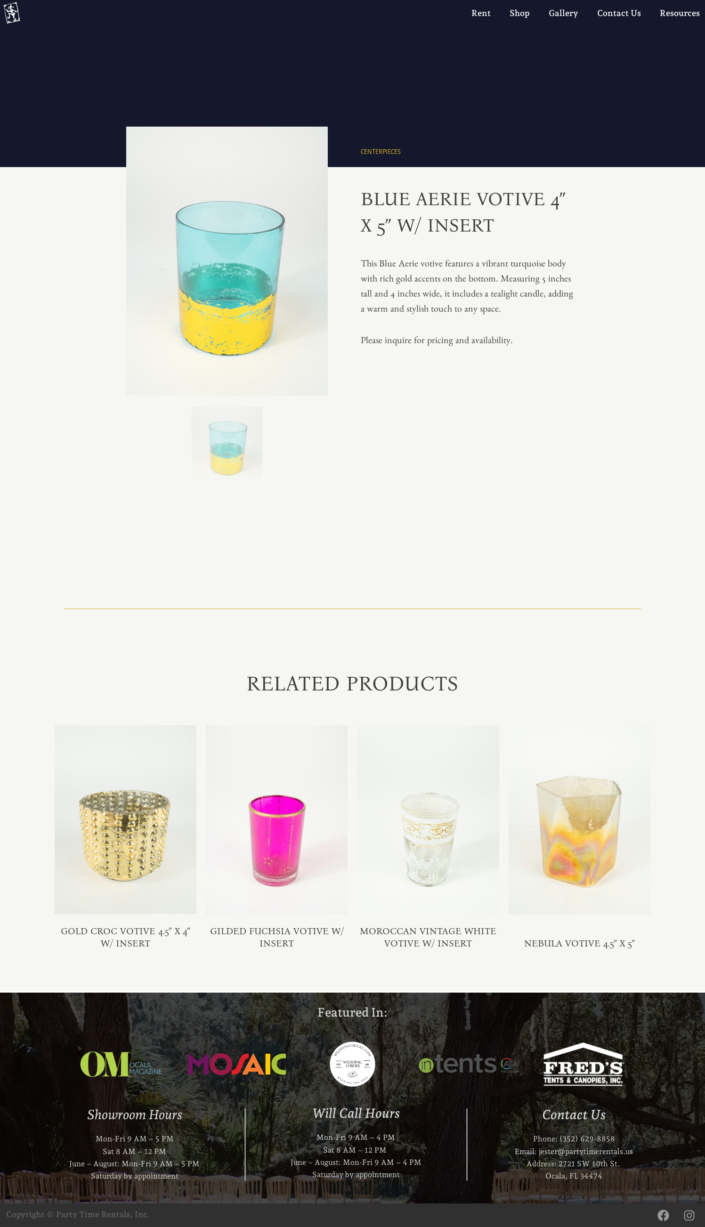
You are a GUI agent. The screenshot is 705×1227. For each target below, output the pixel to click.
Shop (520, 13)
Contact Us (619, 13)
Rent (481, 13)
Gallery (563, 13)
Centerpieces (381, 151)
